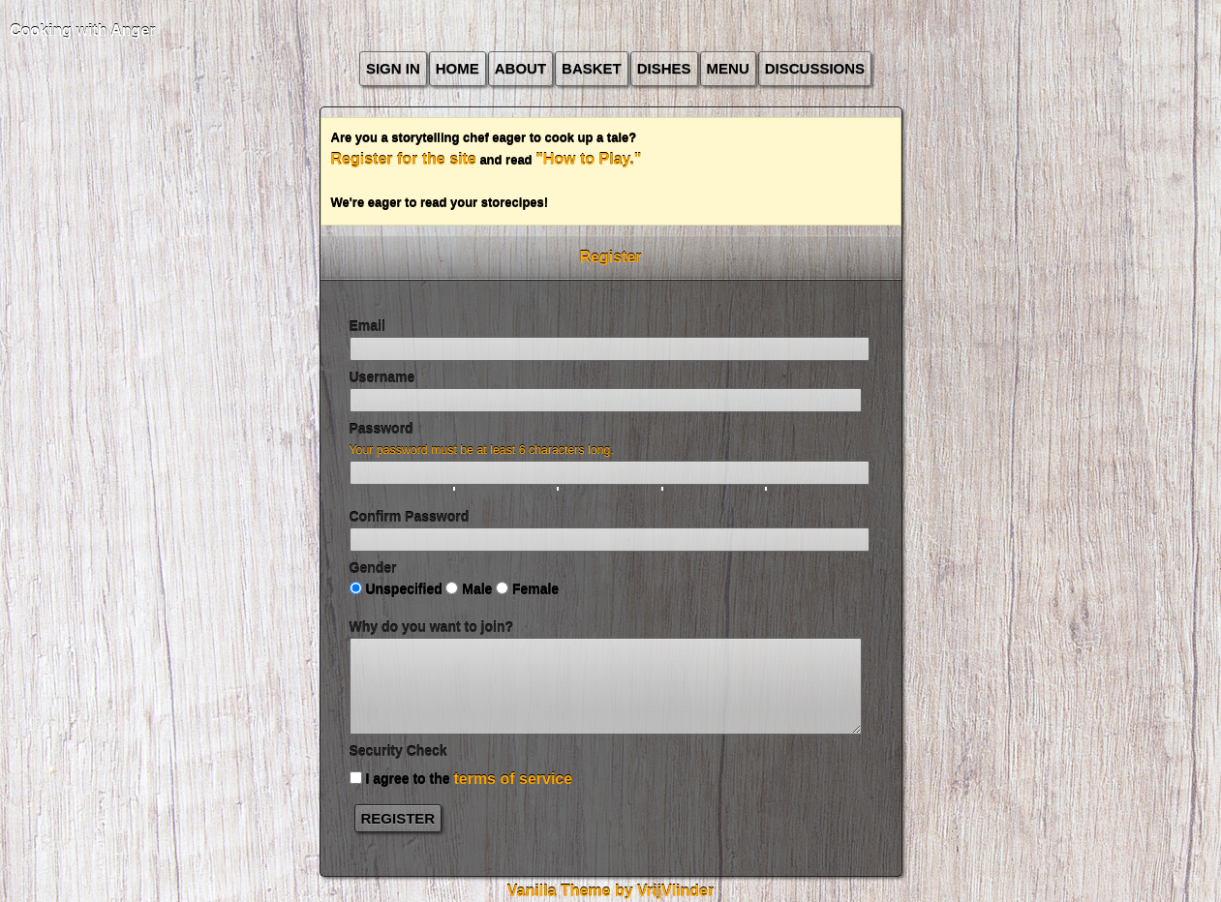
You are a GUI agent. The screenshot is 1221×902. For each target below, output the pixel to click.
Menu (728, 68)
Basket (592, 68)
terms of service (512, 778)
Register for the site (403, 159)
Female (527, 589)
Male (468, 589)
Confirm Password (410, 517)
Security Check (398, 751)
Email (367, 326)
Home (457, 68)
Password (381, 428)
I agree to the (461, 778)
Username (382, 377)
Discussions (815, 68)
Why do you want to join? (432, 627)
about (520, 68)
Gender (373, 568)
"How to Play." (588, 159)
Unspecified (396, 589)
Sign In (393, 68)
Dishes (664, 68)
